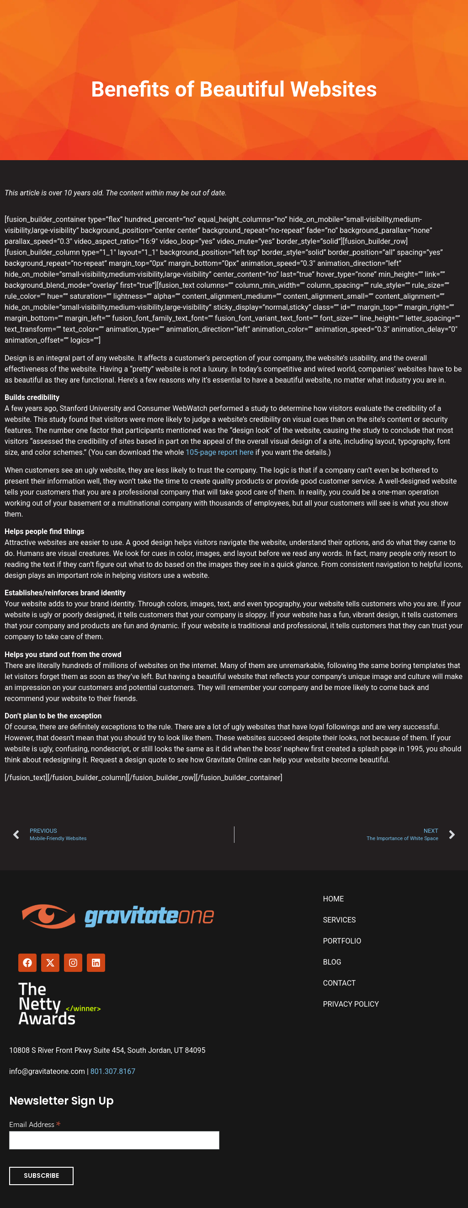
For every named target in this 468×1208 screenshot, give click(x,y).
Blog (332, 962)
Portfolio (342, 941)
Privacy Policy (351, 1004)
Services (339, 920)
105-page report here (219, 452)
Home (333, 899)
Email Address (34, 1123)
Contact (339, 983)
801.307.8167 (112, 1071)
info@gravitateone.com (47, 1071)
